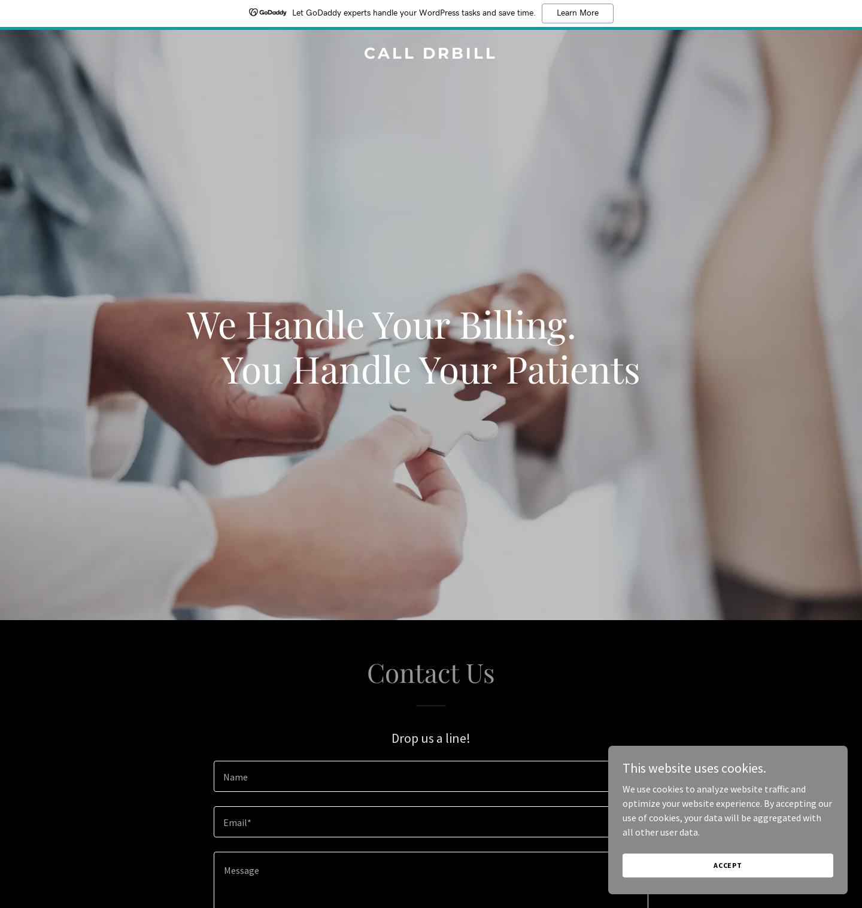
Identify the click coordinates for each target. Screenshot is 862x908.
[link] (431, 55)
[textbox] (431, 776)
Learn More (578, 13)
